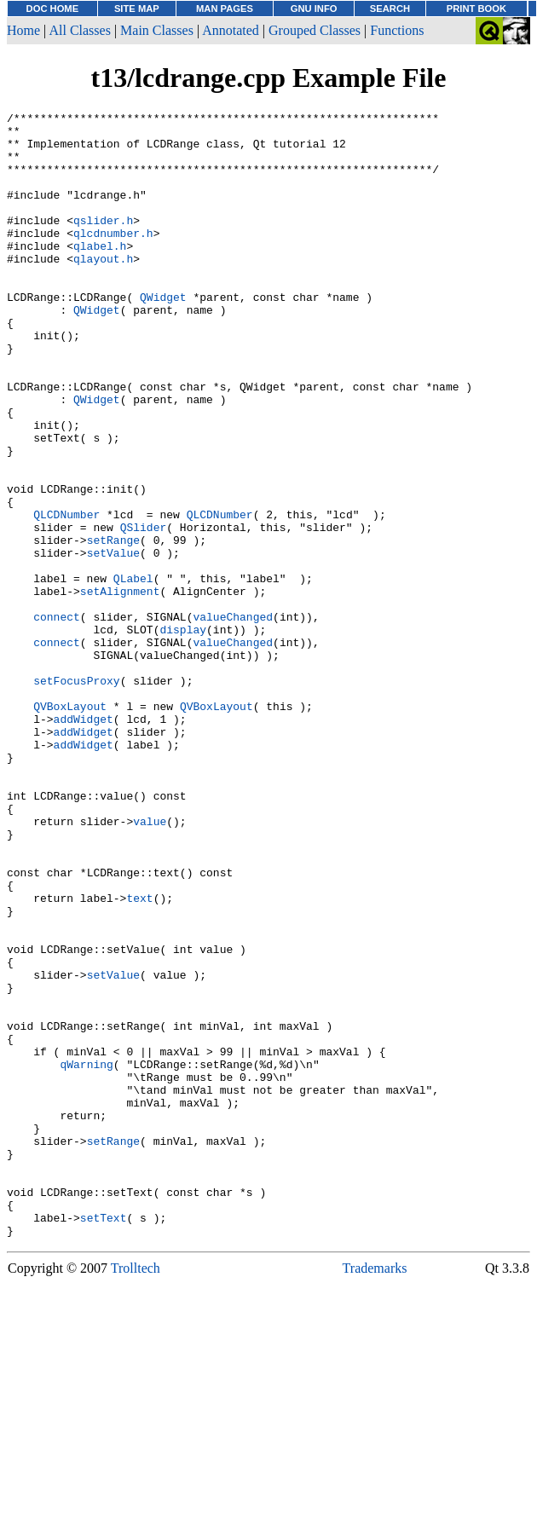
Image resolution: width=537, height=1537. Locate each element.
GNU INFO (314, 8)
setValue (113, 642)
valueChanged (233, 718)
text (139, 1056)
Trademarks (375, 1493)
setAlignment (120, 688)
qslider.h (103, 243)
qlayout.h (103, 289)
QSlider (143, 611)
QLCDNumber (66, 596)
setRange (113, 626)
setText (103, 1439)
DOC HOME (52, 8)
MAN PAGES (224, 8)
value (149, 964)
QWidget (163, 335)
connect (56, 718)
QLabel (133, 672)
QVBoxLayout (70, 826)
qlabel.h (99, 273)
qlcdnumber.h (113, 258)
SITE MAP (136, 8)
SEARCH (390, 8)
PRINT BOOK (476, 8)
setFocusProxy (76, 795)
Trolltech (135, 1493)
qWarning (86, 1255)
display (182, 734)
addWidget (83, 841)
